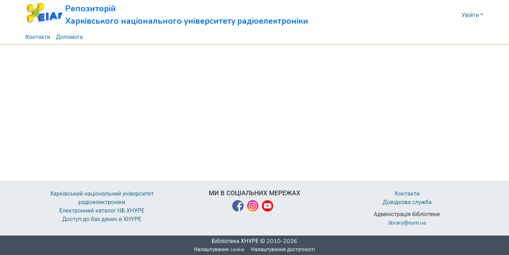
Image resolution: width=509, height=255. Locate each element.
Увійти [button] (471, 15)
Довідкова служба (407, 202)
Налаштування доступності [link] (283, 249)
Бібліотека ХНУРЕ (235, 241)
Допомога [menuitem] (69, 37)
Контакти (407, 194)
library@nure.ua (407, 223)
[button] (167, 15)
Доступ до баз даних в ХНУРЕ (102, 219)
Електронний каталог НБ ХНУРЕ (101, 211)
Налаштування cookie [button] (219, 249)
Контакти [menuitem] (38, 37)
